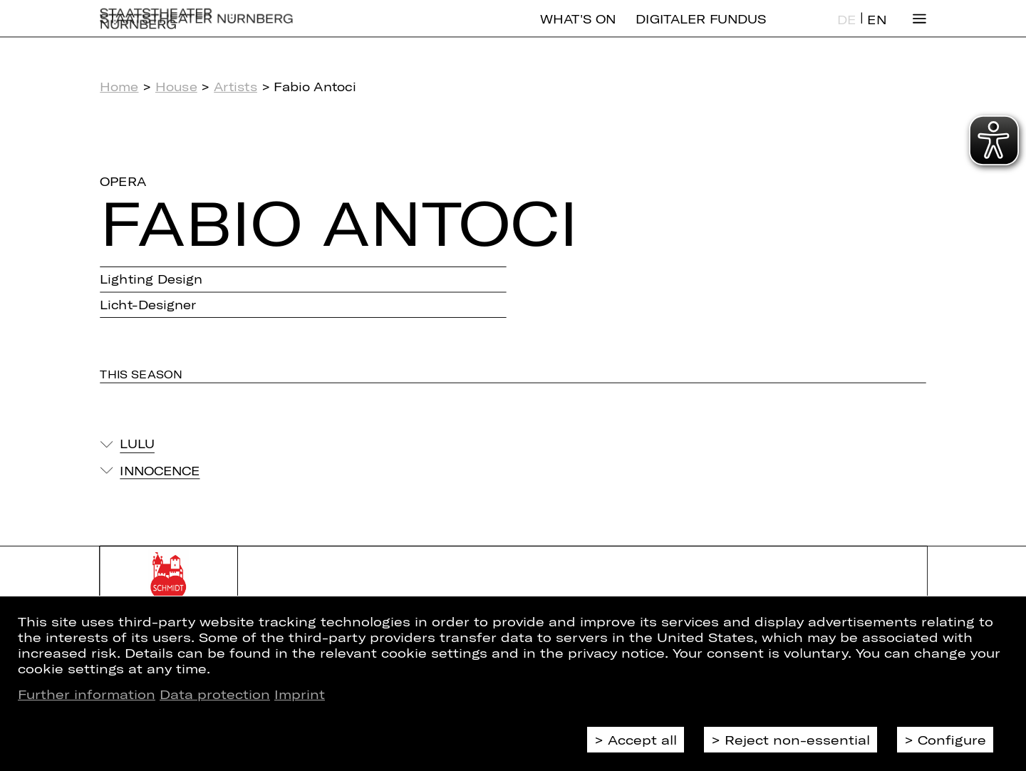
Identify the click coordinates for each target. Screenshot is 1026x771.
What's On (578, 30)
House (176, 86)
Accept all (642, 739)
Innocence (160, 469)
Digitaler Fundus (701, 30)
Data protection (215, 694)
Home (119, 86)
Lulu (137, 444)
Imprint (299, 694)
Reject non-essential (797, 739)
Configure (952, 739)
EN (876, 31)
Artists (235, 86)
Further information (86, 694)
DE (846, 31)
